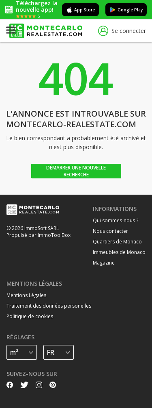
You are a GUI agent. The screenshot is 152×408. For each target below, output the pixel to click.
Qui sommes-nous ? (115, 220)
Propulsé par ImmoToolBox (38, 235)
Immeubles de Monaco (119, 252)
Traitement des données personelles (48, 305)
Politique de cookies (29, 316)
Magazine (104, 262)
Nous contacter (110, 231)
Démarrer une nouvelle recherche (76, 171)
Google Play (126, 10)
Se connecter (122, 31)
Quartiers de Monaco (117, 241)
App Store (80, 10)
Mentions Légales (26, 295)
